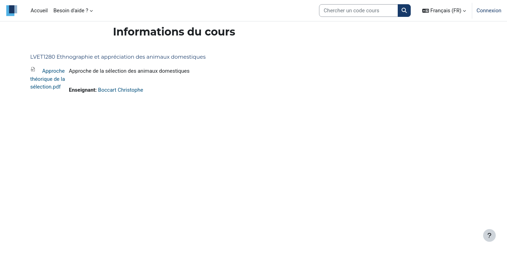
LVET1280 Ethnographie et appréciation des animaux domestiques (118, 56)
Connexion (488, 10)
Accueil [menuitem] (39, 10)
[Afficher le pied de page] (489, 235)
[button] (444, 10)
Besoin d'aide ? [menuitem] (70, 10)
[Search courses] (358, 10)
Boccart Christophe (120, 90)
